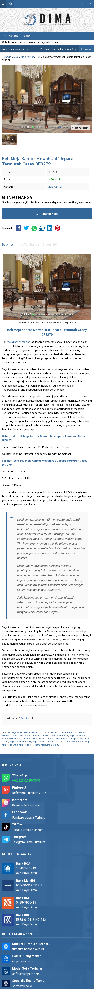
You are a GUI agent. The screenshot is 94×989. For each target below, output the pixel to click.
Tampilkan (26, 718)
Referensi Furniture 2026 (29, 793)
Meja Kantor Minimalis (20, 741)
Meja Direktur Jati (35, 735)
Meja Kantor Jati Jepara (67, 738)
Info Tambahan (28, 244)
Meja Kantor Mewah (29, 329)
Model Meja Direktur (50, 744)
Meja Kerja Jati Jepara (29, 744)
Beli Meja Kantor (15, 732)
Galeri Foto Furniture (26, 805)
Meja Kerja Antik (10, 744)
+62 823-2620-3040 (26, 780)
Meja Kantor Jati (47, 738)
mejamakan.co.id (23, 961)
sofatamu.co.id (22, 986)
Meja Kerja (85, 741)
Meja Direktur (19, 735)
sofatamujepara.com (26, 974)
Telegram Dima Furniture (28, 842)
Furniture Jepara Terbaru (28, 817)
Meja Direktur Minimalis (56, 735)
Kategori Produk (17, 35)
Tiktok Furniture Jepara (27, 830)
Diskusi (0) (50, 244)
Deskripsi (8, 244)
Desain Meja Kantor (33, 732)
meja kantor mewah (18, 341)
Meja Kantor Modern (69, 741)
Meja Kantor (55, 186)
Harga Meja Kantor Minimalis (58, 732)
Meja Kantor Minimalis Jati (45, 741)
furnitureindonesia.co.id (28, 949)
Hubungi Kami (47, 214)
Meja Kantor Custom (28, 738)
